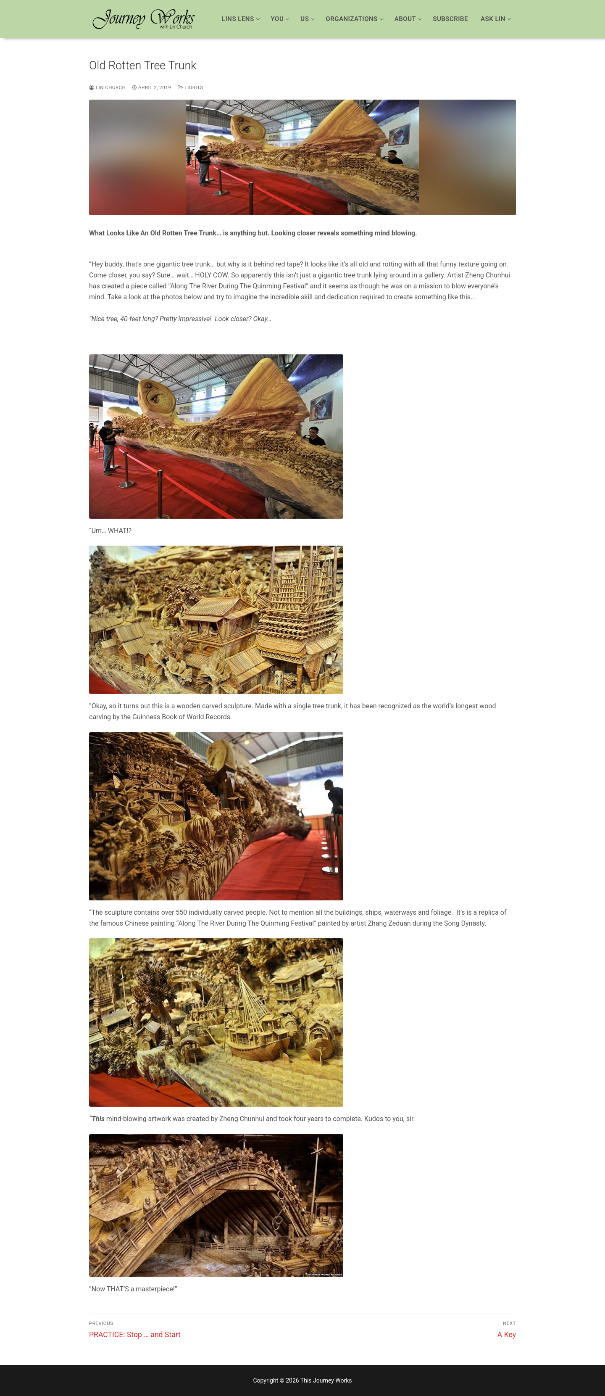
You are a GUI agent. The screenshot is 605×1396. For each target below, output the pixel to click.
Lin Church (107, 87)
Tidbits (190, 87)
